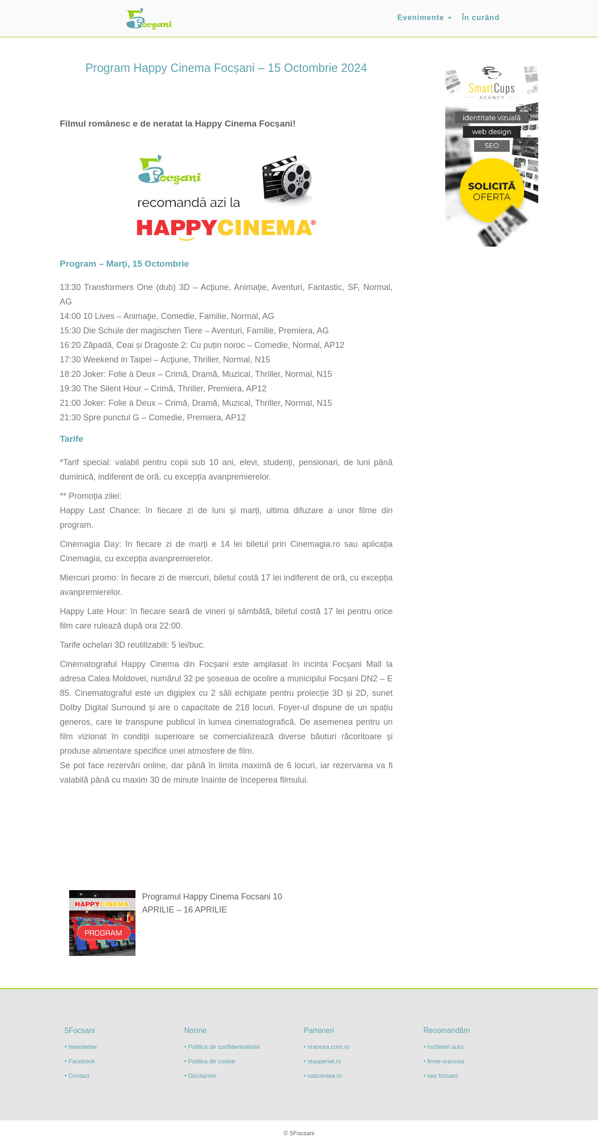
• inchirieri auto (443, 1046)
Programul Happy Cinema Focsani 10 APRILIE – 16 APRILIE (212, 903)
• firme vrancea (443, 1061)
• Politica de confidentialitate (222, 1046)
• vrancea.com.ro (326, 1046)
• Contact (76, 1075)
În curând (480, 17)
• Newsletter (80, 1046)
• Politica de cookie (209, 1061)
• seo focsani (440, 1075)
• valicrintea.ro (323, 1075)
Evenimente (421, 17)
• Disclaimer (200, 1075)
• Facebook (79, 1061)
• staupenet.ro (322, 1061)
